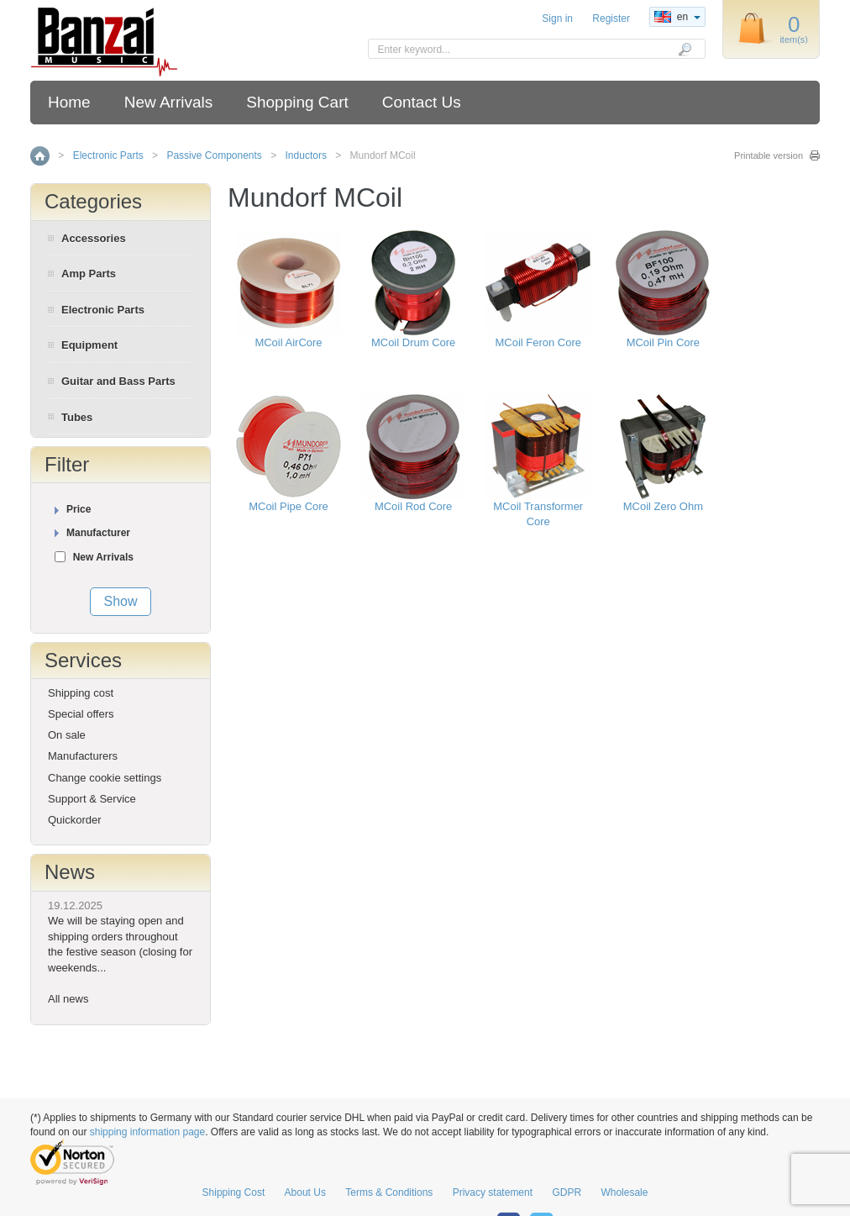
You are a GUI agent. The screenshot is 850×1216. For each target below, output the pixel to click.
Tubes (76, 417)
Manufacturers (83, 756)
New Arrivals (168, 102)
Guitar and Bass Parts (118, 381)
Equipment (89, 345)
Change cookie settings (104, 777)
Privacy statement (493, 1192)
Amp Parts (88, 273)
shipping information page (147, 1132)
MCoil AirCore (288, 342)
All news (68, 998)
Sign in (557, 18)
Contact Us (421, 102)
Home (69, 102)
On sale (67, 735)
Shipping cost (80, 693)
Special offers (81, 714)
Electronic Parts (108, 155)
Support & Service (92, 798)
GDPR (566, 1192)
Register (611, 18)
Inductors (306, 155)
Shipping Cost (233, 1192)
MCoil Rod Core (413, 506)
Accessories (93, 238)
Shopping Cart (297, 102)
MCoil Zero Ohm (663, 506)
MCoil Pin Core (663, 342)
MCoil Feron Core (538, 342)
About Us (305, 1192)
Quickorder (75, 819)
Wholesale (624, 1192)
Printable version (768, 155)
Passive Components (213, 155)
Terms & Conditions (389, 1192)
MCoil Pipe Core (288, 506)
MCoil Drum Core (413, 342)
